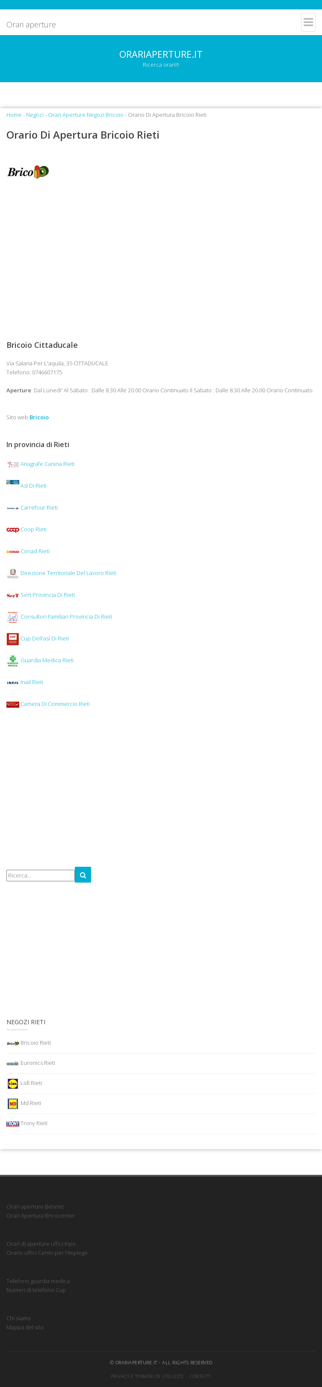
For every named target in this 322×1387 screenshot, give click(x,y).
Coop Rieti (26, 529)
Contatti (200, 1376)
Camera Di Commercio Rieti (48, 704)
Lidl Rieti (24, 1083)
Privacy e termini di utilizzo (147, 1376)
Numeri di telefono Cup (36, 1290)
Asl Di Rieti (26, 485)
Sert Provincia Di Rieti (40, 595)
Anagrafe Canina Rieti (40, 464)
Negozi (35, 115)
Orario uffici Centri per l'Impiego (47, 1253)
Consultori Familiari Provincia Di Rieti (59, 616)
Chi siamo (18, 1318)
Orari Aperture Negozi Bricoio (86, 115)
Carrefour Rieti (32, 507)
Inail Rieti (24, 682)
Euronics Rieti (30, 1063)
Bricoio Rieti (28, 1043)
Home (14, 115)
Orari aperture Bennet (35, 1206)
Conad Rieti (28, 551)
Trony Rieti (26, 1123)
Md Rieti (23, 1103)
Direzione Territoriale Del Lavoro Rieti (61, 573)
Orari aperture (31, 24)
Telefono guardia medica (38, 1281)
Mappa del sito (25, 1327)
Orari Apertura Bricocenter (40, 1215)
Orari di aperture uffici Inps (40, 1244)
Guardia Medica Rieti (40, 660)
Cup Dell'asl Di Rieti (37, 638)
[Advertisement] (161, 262)
